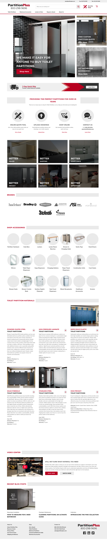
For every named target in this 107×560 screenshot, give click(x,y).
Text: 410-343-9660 (96, 1)
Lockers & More (39, 12)
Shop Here (24, 71)
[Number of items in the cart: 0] (96, 6)
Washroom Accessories (25, 12)
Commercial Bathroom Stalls (36, 532)
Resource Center (11, 529)
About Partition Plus (12, 527)
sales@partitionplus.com (70, 1)
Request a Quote (51, 12)
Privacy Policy (10, 530)
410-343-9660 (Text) (59, 529)
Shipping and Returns (12, 534)
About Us (61, 12)
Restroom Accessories (34, 534)
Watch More (67, 473)
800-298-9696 (89, 127)
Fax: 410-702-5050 (83, 1)
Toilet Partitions (12, 12)
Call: (84, 127)
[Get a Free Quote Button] (88, 6)
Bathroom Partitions (34, 530)
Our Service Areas (11, 532)
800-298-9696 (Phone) (60, 527)
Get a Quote (32, 527)
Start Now (82, 42)
